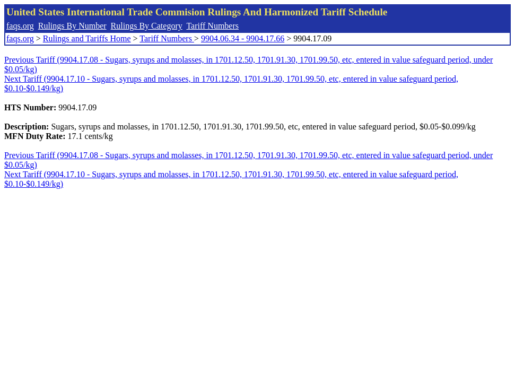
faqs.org (20, 25)
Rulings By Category (146, 25)
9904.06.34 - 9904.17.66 (242, 38)
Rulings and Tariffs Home (87, 38)
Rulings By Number (72, 25)
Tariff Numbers (212, 25)
